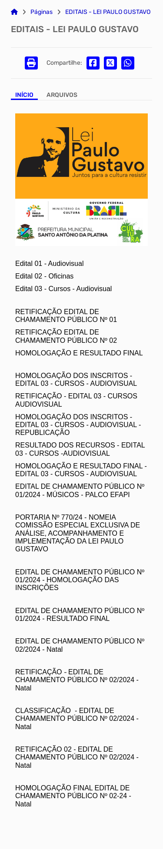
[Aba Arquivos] (62, 96)
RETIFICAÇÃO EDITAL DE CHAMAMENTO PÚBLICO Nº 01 (66, 315)
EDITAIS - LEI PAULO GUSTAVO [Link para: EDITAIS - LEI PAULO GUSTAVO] (107, 12)
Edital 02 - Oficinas (44, 276)
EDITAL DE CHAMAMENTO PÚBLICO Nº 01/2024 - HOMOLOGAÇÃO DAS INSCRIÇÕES (79, 580)
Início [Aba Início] (24, 95)
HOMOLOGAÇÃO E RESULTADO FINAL (79, 353)
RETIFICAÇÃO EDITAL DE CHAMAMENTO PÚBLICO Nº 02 (67, 336)
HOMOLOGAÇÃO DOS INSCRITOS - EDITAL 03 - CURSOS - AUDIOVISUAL (76, 379)
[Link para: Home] (14, 12)
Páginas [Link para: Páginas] (41, 12)
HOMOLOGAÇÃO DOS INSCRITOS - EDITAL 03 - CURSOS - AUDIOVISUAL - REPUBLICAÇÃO (78, 425)
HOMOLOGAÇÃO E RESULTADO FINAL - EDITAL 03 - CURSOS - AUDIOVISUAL (81, 470)
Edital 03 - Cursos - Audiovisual (63, 288)
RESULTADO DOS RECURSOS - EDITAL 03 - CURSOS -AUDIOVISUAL (80, 449)
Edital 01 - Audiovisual (49, 263)
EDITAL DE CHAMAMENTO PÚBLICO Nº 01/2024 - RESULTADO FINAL (79, 614)
